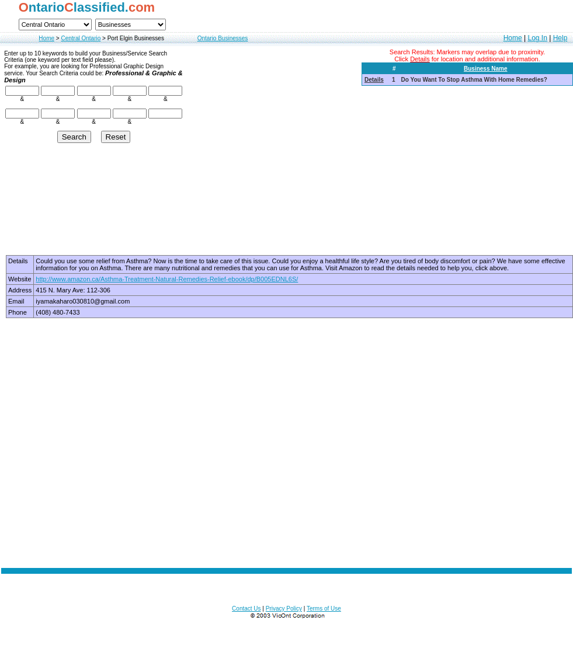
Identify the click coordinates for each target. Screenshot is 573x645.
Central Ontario (80, 38)
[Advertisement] (286, 442)
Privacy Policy (284, 608)
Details (374, 79)
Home (46, 38)
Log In (537, 38)
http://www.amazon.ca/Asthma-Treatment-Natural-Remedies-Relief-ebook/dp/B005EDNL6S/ (167, 279)
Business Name (485, 68)
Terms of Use (324, 608)
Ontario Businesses (222, 38)
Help (560, 38)
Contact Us (246, 608)
